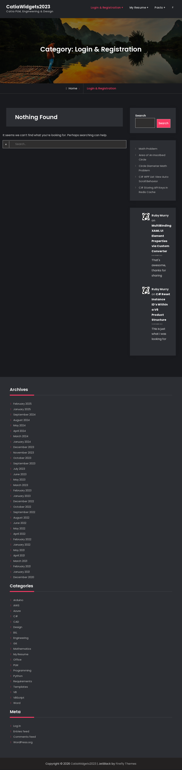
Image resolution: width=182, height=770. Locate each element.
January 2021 (21, 572)
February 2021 (22, 566)
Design (17, 627)
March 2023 (20, 485)
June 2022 (19, 523)
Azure (17, 611)
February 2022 (22, 539)
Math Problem (148, 149)
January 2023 (22, 496)
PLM (15, 665)
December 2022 (23, 501)
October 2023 (22, 458)
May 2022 (19, 528)
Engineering (20, 638)
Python (18, 676)
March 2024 (20, 436)
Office (17, 660)
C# (15, 616)
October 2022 (22, 507)
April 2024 (19, 431)
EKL (15, 633)
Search (140, 116)
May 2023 (19, 480)
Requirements (22, 681)
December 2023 (23, 447)
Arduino (18, 600)
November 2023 (23, 453)
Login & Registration (106, 7)
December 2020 (23, 577)
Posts (159, 7)
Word (16, 703)
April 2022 (19, 534)
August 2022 (21, 518)
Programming (22, 671)
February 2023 (22, 491)
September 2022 (24, 512)
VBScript (18, 698)
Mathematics (22, 649)
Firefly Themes (126, 764)
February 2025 (22, 404)
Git (15, 643)
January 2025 (22, 409)
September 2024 (24, 415)
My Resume (138, 7)
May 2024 (19, 426)
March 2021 (20, 561)
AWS (16, 606)
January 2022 (21, 545)
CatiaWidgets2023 (28, 7)
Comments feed (24, 737)
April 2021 (19, 556)
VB (15, 692)
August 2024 (21, 420)
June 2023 (19, 474)
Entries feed (21, 731)
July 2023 (19, 469)
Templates (20, 687)
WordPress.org (23, 742)
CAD (16, 622)
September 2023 (24, 463)
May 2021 (19, 550)
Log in (17, 726)
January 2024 (22, 442)
